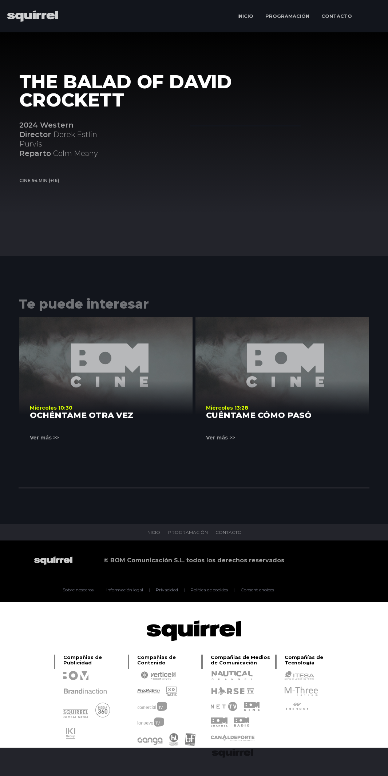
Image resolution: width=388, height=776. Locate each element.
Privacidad (167, 589)
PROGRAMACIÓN (287, 16)
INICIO (245, 16)
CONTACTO (336, 16)
